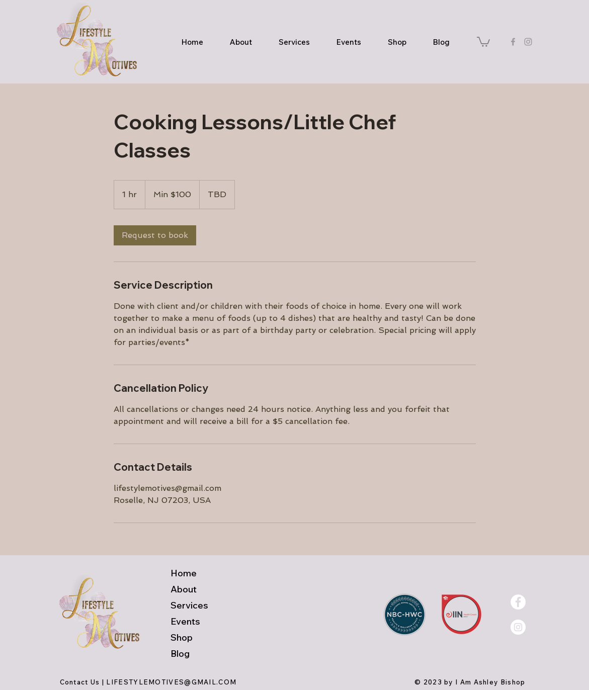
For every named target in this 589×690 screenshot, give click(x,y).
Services (189, 605)
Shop (182, 637)
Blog (180, 653)
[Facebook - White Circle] (518, 602)
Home (184, 573)
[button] (483, 41)
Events (185, 621)
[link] (155, 235)
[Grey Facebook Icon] (513, 42)
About (184, 589)
